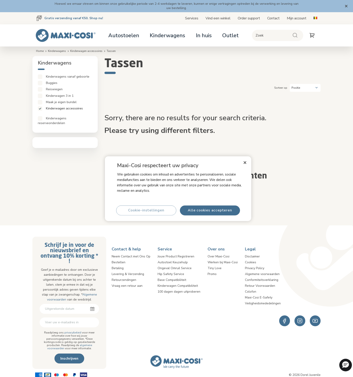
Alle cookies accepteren (210, 210)
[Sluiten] (245, 162)
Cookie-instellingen (146, 210)
